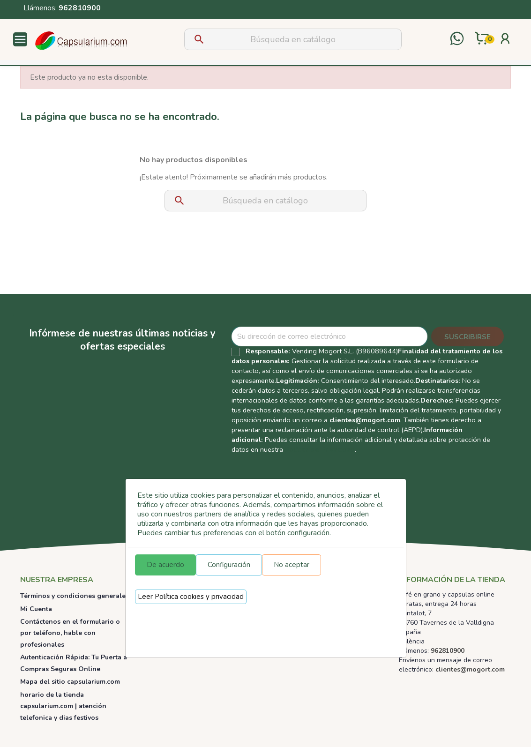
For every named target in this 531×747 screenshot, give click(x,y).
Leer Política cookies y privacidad (191, 596)
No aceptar (291, 564)
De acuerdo (165, 564)
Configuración (229, 564)
